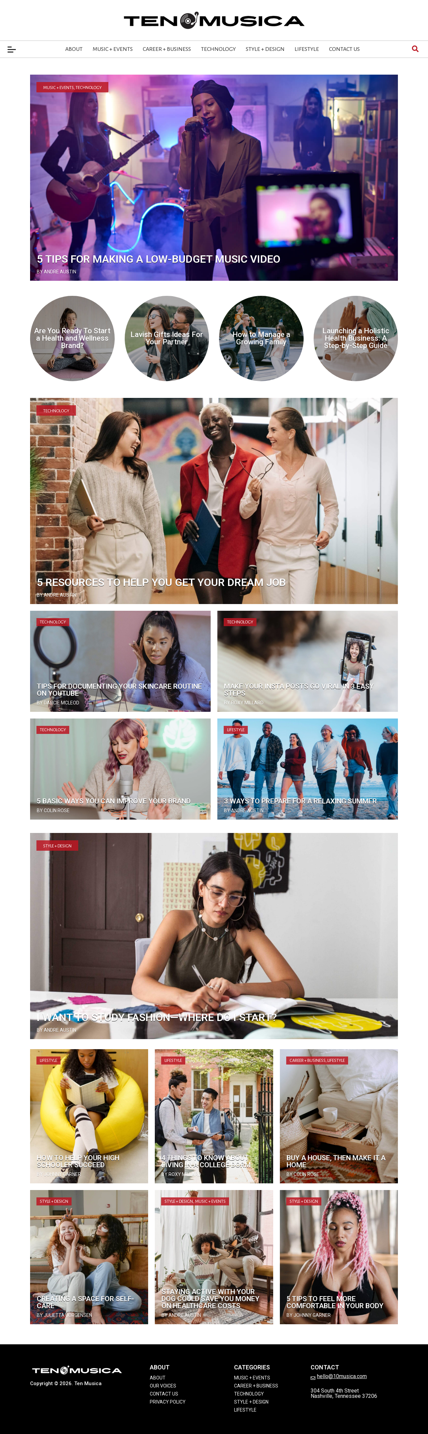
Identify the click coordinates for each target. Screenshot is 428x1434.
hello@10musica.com (342, 1376)
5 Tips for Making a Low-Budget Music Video (158, 259)
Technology (218, 49)
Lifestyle (307, 49)
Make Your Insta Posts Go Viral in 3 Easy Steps (299, 689)
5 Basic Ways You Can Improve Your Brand (114, 801)
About (74, 49)
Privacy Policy (168, 1402)
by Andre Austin (56, 271)
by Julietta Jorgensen (64, 1315)
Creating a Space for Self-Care (85, 1302)
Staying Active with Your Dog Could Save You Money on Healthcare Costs (210, 1299)
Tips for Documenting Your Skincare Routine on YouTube (119, 689)
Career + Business (167, 49)
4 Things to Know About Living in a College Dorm (206, 1161)
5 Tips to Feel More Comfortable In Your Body (335, 1302)
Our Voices (163, 1385)
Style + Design (265, 49)
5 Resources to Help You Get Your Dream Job (161, 582)
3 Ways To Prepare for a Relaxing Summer (300, 801)
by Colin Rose (53, 810)
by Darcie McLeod (58, 702)
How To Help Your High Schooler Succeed (78, 1161)
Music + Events (113, 49)
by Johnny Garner (59, 1174)
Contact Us (344, 49)
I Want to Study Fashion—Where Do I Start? (157, 1017)
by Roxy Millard (243, 702)
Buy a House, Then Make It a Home (336, 1161)
